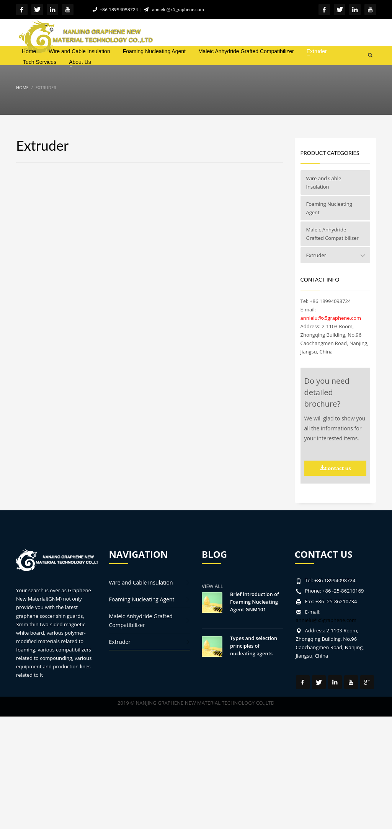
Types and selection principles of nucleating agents (253, 646)
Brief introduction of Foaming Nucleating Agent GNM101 (254, 602)
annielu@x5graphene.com (177, 9)
